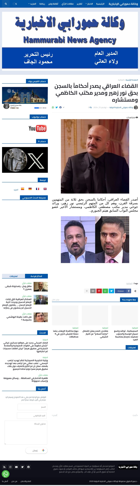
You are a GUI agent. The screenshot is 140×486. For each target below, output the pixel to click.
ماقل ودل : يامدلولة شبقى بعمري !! (18, 288)
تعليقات (13, 276)
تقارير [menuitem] (79, 4)
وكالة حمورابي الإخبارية (123, 3)
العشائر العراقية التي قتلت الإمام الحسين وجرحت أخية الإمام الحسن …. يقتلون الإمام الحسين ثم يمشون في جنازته (17, 303)
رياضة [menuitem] (42, 4)
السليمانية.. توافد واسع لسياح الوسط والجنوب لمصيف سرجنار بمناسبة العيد (126, 335)
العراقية (121, 80)
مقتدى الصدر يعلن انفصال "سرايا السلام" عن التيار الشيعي (95, 334)
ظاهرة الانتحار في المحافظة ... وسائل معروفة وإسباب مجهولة (25, 379)
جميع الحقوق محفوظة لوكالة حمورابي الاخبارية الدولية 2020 (113, 482)
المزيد (16, 190)
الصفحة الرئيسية (132, 80)
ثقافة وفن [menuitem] (53, 4)
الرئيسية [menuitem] (100, 4)
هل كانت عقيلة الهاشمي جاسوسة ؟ (19, 318)
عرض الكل (55, 299)
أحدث (135, 415)
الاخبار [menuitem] (90, 4)
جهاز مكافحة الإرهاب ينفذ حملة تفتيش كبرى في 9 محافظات (65, 334)
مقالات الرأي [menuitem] (68, 4)
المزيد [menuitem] (33, 4)
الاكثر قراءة (36, 276)
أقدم (55, 415)
